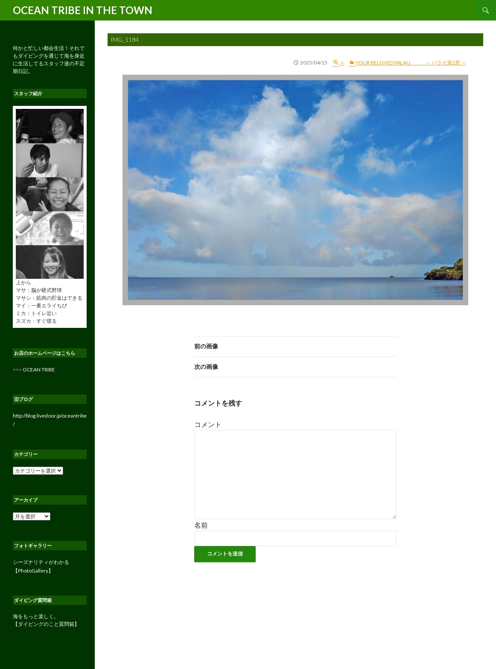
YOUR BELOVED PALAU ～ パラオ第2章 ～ (411, 62)
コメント (208, 424)
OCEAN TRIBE (39, 369)
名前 (201, 525)
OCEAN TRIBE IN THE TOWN (82, 10)
